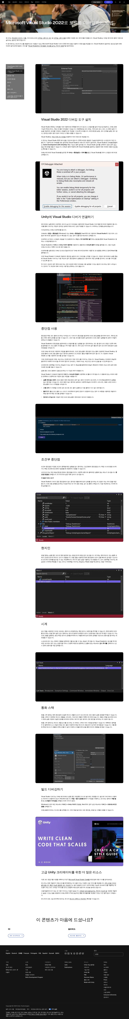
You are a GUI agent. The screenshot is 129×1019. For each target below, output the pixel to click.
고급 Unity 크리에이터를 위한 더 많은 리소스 (15, 96)
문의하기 (37, 2)
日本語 (20, 953)
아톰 (24, 38)
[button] (97, 2)
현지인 (9, 82)
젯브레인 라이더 (17, 38)
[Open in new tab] (17, 970)
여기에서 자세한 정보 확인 (37, 1014)
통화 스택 (10, 89)
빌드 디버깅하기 (11, 92)
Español (45, 953)
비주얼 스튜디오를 (60, 38)
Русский (51, 953)
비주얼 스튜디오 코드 (44, 38)
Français (26, 953)
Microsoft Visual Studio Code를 (79, 879)
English (8, 953)
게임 (9, 2)
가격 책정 (44, 2)
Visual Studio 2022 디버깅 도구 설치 (14, 67)
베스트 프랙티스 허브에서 (78, 899)
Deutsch (14, 953)
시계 (8, 86)
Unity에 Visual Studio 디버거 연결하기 (14, 71)
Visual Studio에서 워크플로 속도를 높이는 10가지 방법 (46, 46)
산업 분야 (14, 2)
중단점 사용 (10, 75)
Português (34, 953)
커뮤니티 (27, 2)
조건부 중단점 (11, 79)
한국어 (57, 953)
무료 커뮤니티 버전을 (59, 137)
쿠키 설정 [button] (54, 1009)
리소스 (20, 2)
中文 (40, 953)
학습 (32, 2)
